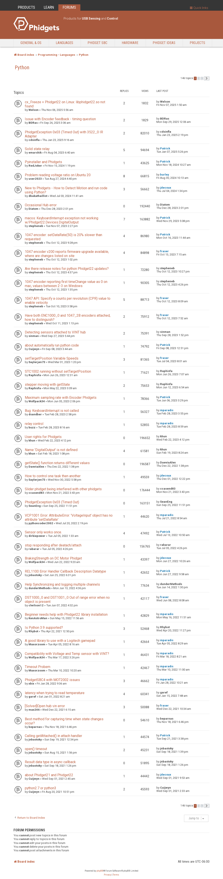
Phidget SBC (97, 43)
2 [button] (198, 78)
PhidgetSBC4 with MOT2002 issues (52, 680)
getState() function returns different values (57, 463)
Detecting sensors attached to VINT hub (55, 332)
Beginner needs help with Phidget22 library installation (66, 614)
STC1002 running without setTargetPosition (58, 371)
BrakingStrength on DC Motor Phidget (53, 558)
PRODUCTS (26, 7)
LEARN (49, 7)
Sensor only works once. (43, 532)
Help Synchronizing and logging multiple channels (62, 584)
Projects (197, 43)
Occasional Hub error (41, 205)
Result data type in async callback (50, 762)
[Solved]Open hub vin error (45, 706)
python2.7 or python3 (40, 788)
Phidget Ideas (164, 43)
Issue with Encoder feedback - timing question (60, 119)
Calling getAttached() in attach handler (53, 736)
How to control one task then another (53, 476)
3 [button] (201, 78)
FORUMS (69, 7)
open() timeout (36, 749)
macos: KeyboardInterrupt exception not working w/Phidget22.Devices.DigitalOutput (61, 220)
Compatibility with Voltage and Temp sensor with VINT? (67, 654)
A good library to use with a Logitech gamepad (60, 641)
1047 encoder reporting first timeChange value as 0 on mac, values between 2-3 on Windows (66, 284)
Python (22, 67)
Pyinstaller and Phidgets (43, 162)
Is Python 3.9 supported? (44, 627)
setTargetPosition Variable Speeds (51, 358)
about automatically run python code (52, 345)
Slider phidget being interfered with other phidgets (63, 489)
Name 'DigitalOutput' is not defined (51, 450)
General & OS (30, 43)
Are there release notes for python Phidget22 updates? (67, 269)
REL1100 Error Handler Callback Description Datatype (65, 571)
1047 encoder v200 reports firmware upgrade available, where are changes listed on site (67, 254)
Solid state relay (37, 149)
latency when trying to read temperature (54, 693)
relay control (34, 424)
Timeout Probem (37, 667)
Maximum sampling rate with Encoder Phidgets (60, 398)
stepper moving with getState (47, 384)
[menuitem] (107, 875)
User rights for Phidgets (43, 437)
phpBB (99, 871)
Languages (64, 43)
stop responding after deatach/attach (53, 545)
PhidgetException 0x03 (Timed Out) (52, 502)
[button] (206, 78)
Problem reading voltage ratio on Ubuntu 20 (58, 175)
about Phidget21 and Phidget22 (49, 775)
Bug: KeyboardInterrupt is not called (52, 411)
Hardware (130, 43)
